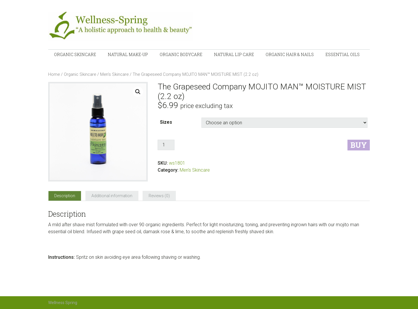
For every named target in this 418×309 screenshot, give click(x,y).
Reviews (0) (159, 195)
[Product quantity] (166, 145)
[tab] (64, 196)
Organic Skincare (80, 74)
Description (64, 195)
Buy (358, 145)
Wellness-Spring (135, 26)
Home (54, 74)
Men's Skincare (114, 74)
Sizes (166, 122)
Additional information (111, 195)
